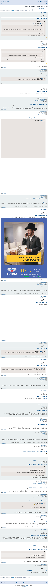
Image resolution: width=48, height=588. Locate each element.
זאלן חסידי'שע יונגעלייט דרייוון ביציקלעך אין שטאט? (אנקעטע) (35, 198)
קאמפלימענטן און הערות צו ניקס (40, 100)
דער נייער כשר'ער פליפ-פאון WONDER (39, 434)
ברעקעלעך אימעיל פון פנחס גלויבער (39, 531)
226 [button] (3, 10)
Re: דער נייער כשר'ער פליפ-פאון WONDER (37, 438)
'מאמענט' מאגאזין (42, 43)
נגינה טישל (43, 113)
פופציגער (40, 23)
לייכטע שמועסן (42, 99)
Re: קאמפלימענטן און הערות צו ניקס (38, 104)
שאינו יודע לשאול (43, 12)
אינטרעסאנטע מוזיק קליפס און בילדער (39, 114)
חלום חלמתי (41, 49)
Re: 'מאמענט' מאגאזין (42, 18)
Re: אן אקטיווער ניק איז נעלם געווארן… (38, 521)
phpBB (27, 585)
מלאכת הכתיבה (42, 42)
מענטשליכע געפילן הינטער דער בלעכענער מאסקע (37, 497)
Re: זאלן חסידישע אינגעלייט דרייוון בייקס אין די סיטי (35, 202)
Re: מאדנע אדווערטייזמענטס (40, 288)
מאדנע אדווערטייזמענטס (41, 285)
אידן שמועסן (43, 197)
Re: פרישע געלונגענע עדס (41, 215)
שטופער (42, 503)
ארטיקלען (43, 447)
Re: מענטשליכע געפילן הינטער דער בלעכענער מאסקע (34, 451)
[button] (16, 10)
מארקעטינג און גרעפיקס (41, 284)
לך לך (42, 21)
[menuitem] (39, 2)
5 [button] (6, 10)
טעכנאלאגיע (43, 433)
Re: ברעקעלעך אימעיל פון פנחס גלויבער (38, 535)
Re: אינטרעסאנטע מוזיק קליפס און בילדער (37, 118)
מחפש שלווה (41, 368)
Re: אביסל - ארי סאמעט (41, 302)
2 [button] (11, 10)
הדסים (42, 78)
